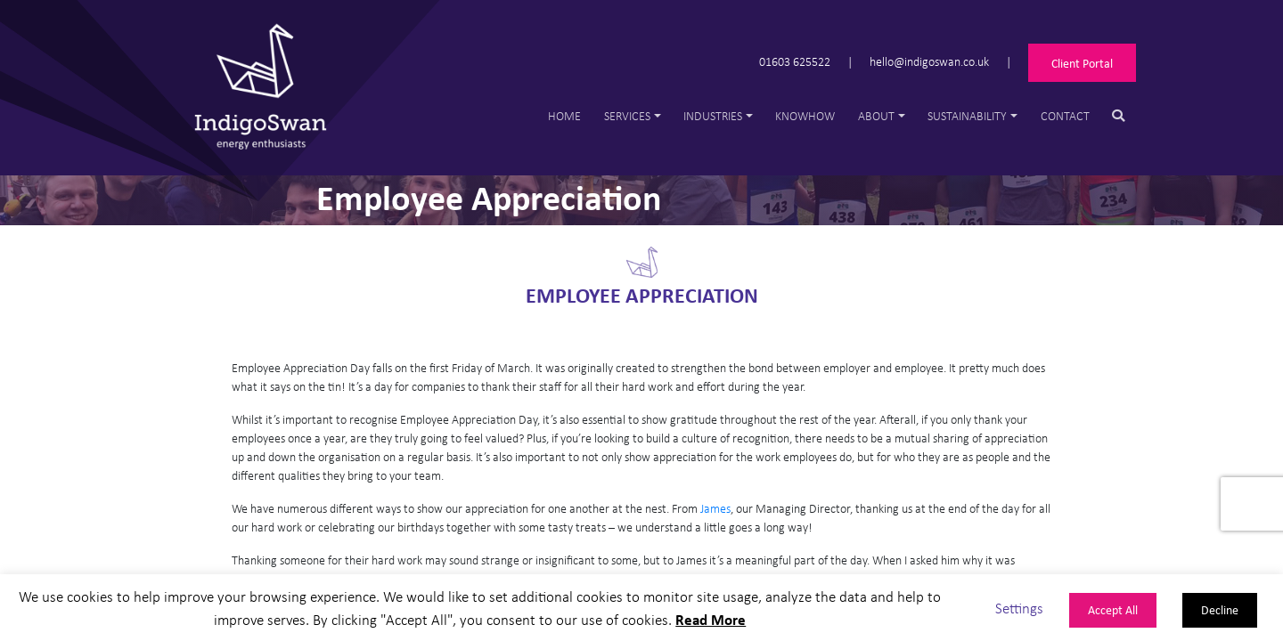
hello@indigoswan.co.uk (929, 61)
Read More (710, 619)
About (876, 115)
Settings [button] (1019, 607)
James (715, 507)
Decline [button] (1219, 609)
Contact (1065, 115)
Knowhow (805, 115)
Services (627, 115)
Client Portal (1082, 62)
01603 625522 (794, 61)
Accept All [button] (1113, 609)
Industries (712, 115)
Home (564, 115)
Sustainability (967, 115)
